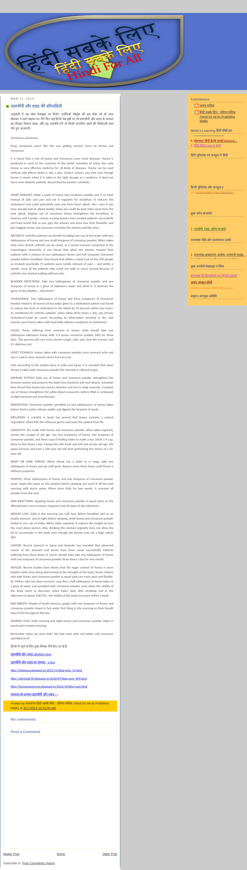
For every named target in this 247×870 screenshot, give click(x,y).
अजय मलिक (207, 105)
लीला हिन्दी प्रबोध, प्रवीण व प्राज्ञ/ (209, 272)
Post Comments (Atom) (38, 863)
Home (61, 854)
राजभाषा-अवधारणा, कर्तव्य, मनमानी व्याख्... (219, 258)
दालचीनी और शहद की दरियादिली (36, 106)
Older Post (109, 854)
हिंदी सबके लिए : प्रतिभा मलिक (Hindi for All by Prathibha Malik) (218, 117)
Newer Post (11, 854)
